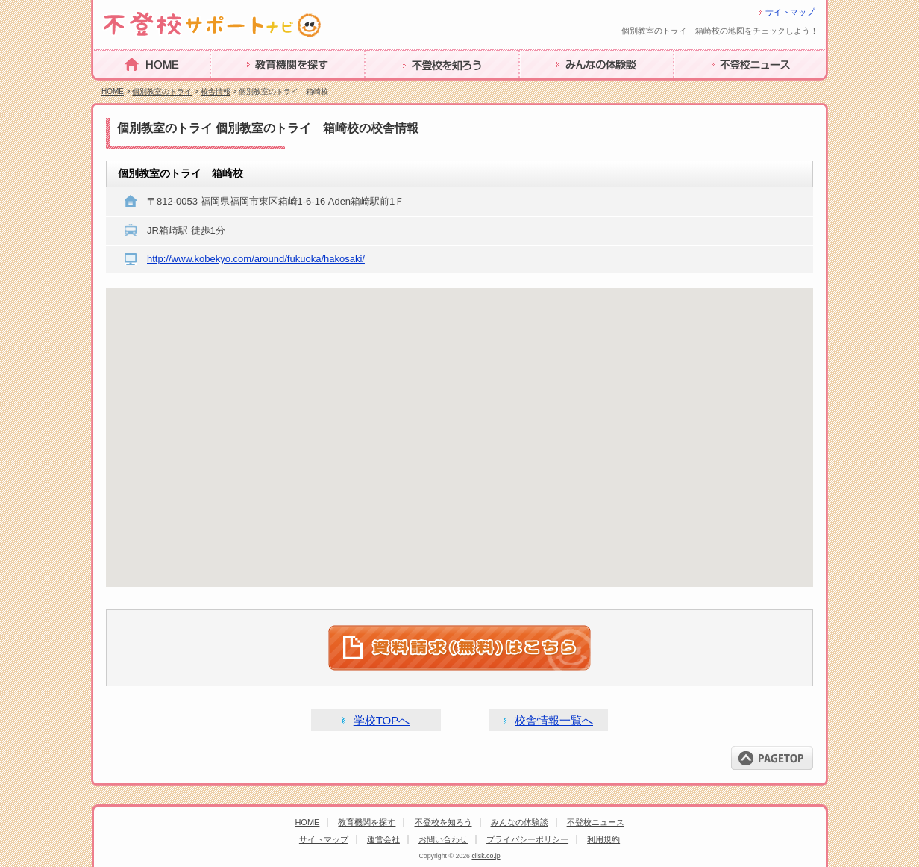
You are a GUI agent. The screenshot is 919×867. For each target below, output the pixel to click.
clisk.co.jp (485, 856)
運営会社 (383, 839)
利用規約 (603, 839)
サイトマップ (790, 11)
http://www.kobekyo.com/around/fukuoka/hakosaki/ (256, 258)
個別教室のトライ (162, 91)
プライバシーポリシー (527, 839)
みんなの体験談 (560, 87)
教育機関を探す (251, 87)
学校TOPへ (382, 720)
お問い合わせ (443, 839)
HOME (111, 87)
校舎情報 (215, 91)
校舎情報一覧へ (554, 720)
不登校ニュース (714, 87)
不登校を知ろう (406, 87)
